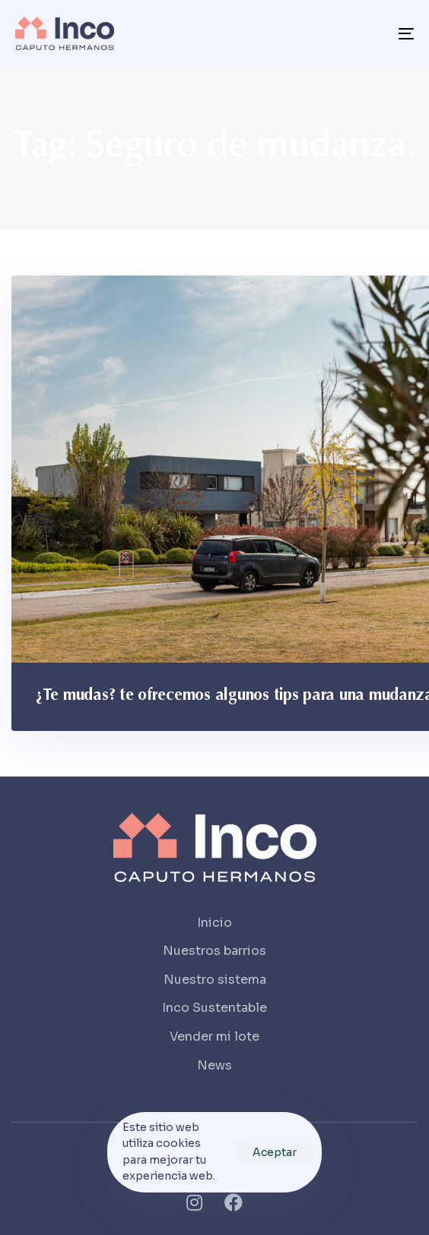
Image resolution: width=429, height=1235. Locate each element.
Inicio (214, 923)
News (214, 1065)
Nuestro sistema (215, 980)
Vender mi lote (214, 1036)
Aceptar (275, 1152)
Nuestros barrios (214, 951)
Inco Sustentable (214, 1008)
